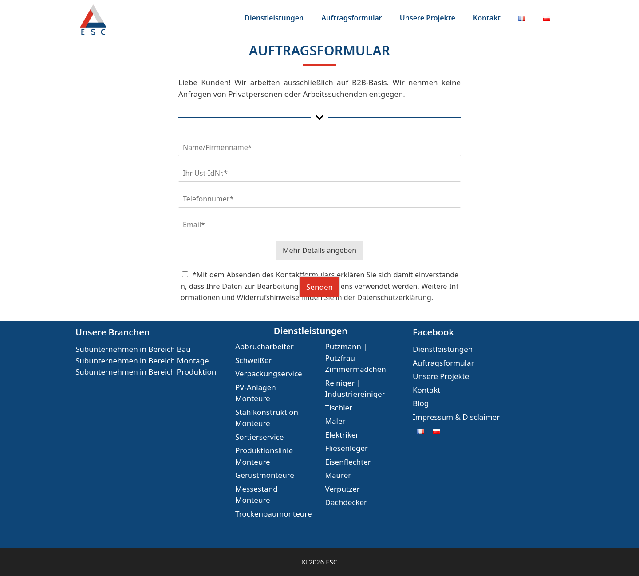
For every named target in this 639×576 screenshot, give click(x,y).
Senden (319, 287)
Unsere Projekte (427, 18)
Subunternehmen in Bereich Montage (142, 360)
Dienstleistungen (274, 18)
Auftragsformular (351, 18)
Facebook (433, 332)
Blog (421, 403)
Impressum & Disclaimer (456, 417)
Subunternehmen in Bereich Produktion (145, 372)
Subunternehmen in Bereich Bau (133, 349)
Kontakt (487, 18)
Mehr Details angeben (319, 250)
